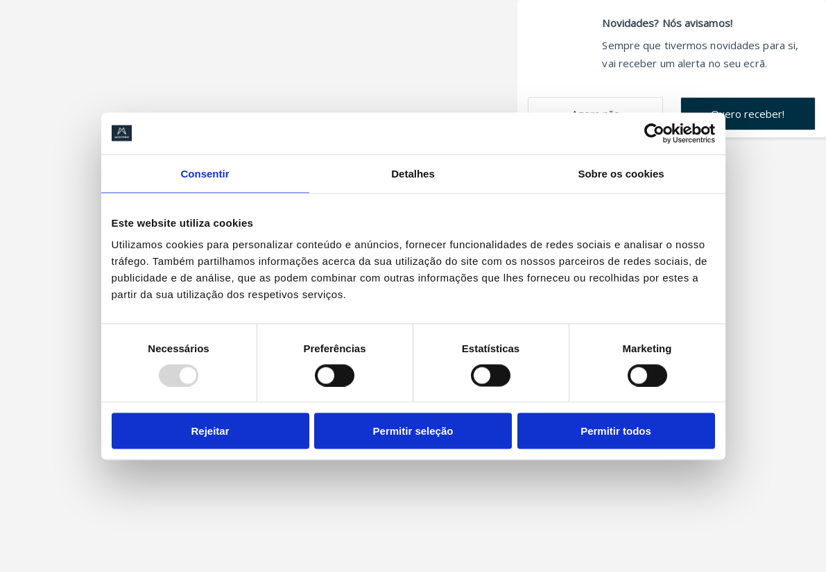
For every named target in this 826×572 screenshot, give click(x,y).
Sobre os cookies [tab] (621, 173)
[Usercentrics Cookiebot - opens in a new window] (654, 133)
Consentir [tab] (204, 173)
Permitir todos (615, 431)
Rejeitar (210, 431)
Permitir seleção (413, 431)
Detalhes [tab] (413, 173)
